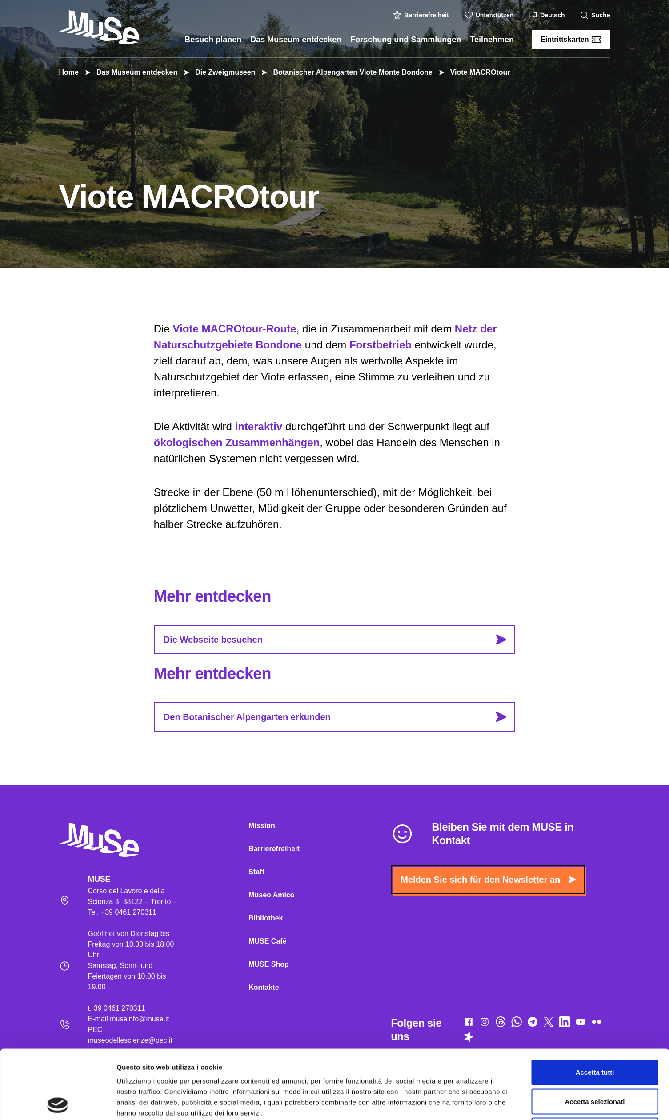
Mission (261, 825)
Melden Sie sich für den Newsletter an (488, 879)
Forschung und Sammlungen (405, 39)
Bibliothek (265, 918)
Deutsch (548, 15)
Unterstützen (490, 15)
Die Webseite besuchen (335, 639)
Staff (256, 872)
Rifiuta (595, 1061)
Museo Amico (271, 895)
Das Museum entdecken (295, 39)
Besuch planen (212, 39)
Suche (596, 15)
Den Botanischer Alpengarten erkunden (335, 717)
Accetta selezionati (595, 1032)
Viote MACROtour (475, 72)
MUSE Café (267, 941)
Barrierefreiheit (422, 15)
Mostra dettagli (468, 1102)
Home (69, 72)
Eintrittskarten (571, 39)
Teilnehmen (492, 39)
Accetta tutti (595, 1003)
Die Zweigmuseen (220, 72)
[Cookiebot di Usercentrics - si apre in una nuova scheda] (57, 1102)
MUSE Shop (268, 964)
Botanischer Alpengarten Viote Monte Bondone (348, 72)
